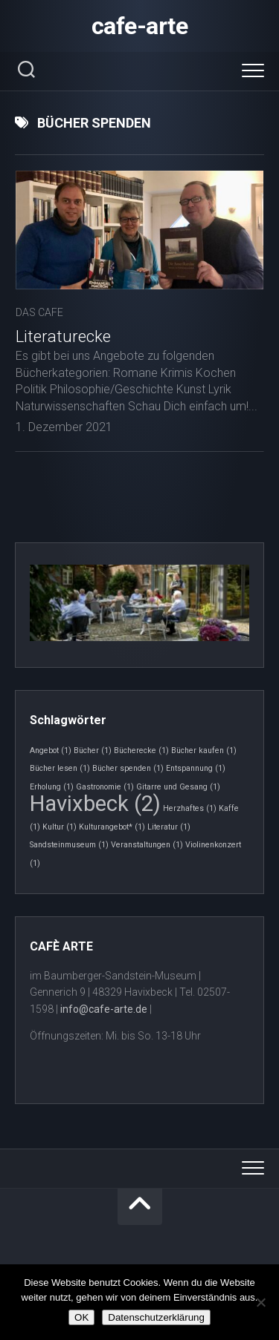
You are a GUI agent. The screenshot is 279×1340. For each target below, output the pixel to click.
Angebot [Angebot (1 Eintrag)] (50, 750)
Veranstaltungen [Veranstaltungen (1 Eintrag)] (147, 845)
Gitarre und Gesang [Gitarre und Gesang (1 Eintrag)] (178, 787)
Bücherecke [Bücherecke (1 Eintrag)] (141, 750)
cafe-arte (140, 26)
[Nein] (260, 1302)
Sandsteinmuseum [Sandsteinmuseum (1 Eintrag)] (69, 845)
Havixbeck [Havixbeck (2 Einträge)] (95, 803)
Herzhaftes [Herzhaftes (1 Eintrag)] (190, 808)
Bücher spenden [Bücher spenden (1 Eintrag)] (128, 768)
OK (81, 1317)
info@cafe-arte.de (103, 1009)
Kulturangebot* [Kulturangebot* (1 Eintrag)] (112, 827)
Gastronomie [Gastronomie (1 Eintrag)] (105, 787)
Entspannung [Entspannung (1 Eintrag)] (195, 768)
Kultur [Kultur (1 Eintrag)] (59, 827)
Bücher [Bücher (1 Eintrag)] (93, 750)
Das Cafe (39, 312)
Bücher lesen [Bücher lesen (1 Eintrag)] (60, 768)
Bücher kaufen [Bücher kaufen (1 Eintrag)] (204, 750)
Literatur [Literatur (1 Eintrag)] (168, 827)
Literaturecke (63, 336)
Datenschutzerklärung (156, 1317)
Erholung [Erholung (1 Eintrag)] (52, 787)
